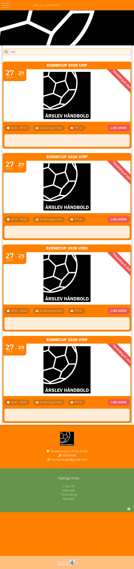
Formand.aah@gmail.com (69, 459)
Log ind (98, 486)
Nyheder (69, 498)
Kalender (68, 490)
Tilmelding (69, 494)
